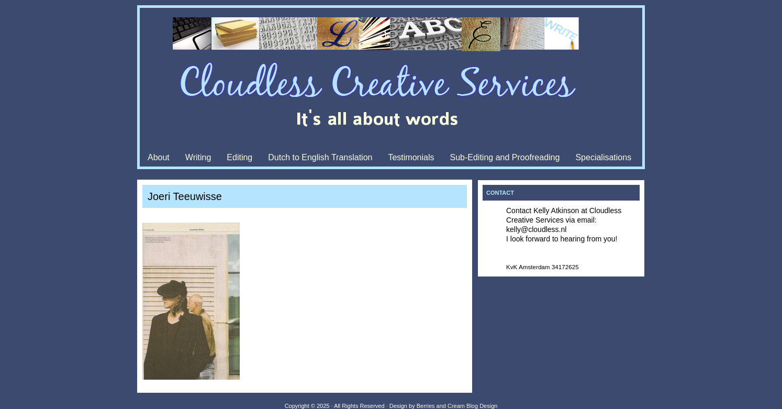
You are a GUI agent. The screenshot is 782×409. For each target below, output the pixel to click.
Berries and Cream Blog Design (457, 406)
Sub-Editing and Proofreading (505, 157)
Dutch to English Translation (320, 157)
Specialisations (603, 157)
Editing (239, 157)
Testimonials (411, 157)
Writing (198, 157)
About (159, 157)
